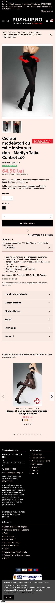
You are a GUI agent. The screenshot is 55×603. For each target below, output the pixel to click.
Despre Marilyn (27, 302)
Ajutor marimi (10, 539)
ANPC (6, 558)
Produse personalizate (41, 461)
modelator (16, 243)
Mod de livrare (27, 311)
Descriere (27, 247)
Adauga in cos (27, 223)
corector (45, 243)
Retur (27, 319)
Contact (35, 470)
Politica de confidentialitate (15, 552)
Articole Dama (38, 455)
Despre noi (36, 467)
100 (38, 243)
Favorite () (47, 11)
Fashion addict (37, 464)
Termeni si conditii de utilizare (16, 530)
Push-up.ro (27, 328)
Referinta (6, 162)
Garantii (35, 473)
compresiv (6, 243)
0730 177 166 (40, 235)
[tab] (27, 248)
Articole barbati (38, 458)
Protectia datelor (11, 545)
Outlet (6, 549)
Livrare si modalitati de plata (16, 527)
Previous (3, 396)
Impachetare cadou (12, 542)
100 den (25, 243)
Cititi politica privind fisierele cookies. (19, 592)
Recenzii (27, 336)
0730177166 (46, 4)
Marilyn (33, 243)
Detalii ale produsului (27, 294)
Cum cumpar (9, 536)
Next (52, 396)
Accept (8, 597)
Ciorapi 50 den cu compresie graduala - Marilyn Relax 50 (28, 412)
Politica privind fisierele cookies (17, 555)
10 (40, 434)
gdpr (3, 601)
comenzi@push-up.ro (14, 6)
